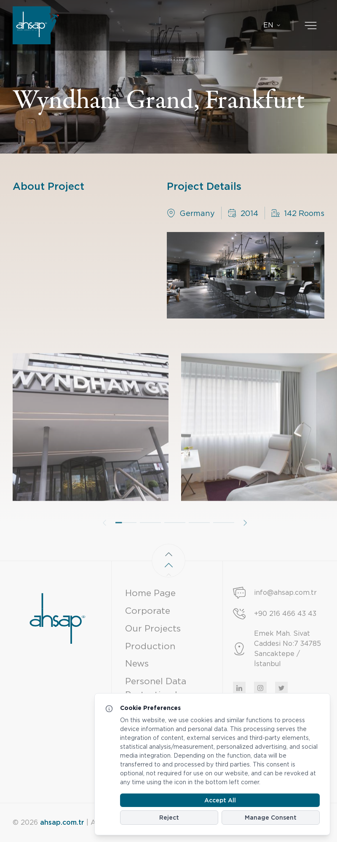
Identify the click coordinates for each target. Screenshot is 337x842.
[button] (125, 535)
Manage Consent (271, 817)
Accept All (220, 800)
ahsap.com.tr (62, 822)
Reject (169, 817)
